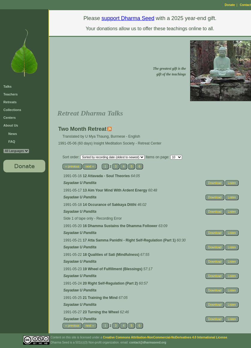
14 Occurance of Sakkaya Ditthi (110, 205)
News (12, 134)
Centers (9, 117)
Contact (245, 5)
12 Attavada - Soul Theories (107, 176)
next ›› (89, 166)
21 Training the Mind (100, 298)
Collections (12, 110)
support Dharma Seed (127, 18)
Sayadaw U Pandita (79, 183)
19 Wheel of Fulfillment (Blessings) (113, 269)
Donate (230, 5)
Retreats (9, 102)
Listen (232, 183)
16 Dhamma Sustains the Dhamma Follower (120, 226)
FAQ (11, 141)
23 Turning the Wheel (101, 312)
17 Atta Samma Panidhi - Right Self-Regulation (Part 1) (130, 240)
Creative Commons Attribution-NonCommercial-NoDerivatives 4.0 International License (165, 337)
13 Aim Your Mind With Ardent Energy (115, 190)
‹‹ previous (72, 166)
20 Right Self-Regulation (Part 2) (111, 283)
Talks (7, 86)
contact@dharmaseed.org (147, 342)
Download (214, 183)
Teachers (10, 94)
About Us (10, 125)
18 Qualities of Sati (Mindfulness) (111, 255)
